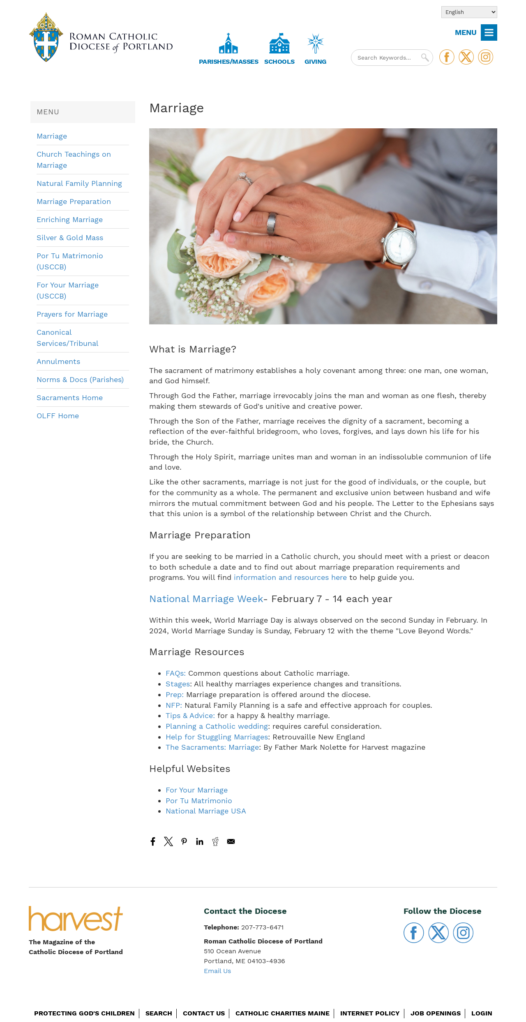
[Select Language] (469, 12)
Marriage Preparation (74, 201)
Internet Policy (370, 1013)
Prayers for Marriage (72, 314)
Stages (178, 683)
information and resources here (290, 577)
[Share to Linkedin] (200, 841)
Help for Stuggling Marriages (217, 736)
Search (158, 1013)
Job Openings (436, 1013)
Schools (279, 61)
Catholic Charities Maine (282, 1013)
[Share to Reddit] (215, 841)
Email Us (217, 971)
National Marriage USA (206, 810)
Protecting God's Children (84, 1013)
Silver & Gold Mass (70, 237)
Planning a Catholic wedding (217, 726)
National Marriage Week (206, 599)
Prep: (175, 694)
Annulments (58, 361)
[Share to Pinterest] (184, 841)
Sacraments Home (70, 397)
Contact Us (204, 1013)
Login (481, 1013)
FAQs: (176, 673)
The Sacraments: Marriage (212, 747)
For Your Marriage (197, 790)
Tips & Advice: (190, 715)
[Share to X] (168, 841)
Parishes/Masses (228, 61)
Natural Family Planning (79, 183)
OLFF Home (58, 415)
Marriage (52, 136)
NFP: (174, 705)
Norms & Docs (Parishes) (80, 379)
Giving (315, 61)
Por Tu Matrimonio (199, 800)
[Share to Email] (231, 841)
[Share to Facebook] (153, 841)
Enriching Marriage (70, 219)
